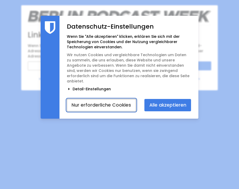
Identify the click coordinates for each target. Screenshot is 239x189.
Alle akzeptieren (167, 105)
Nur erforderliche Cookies (101, 105)
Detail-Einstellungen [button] (89, 89)
